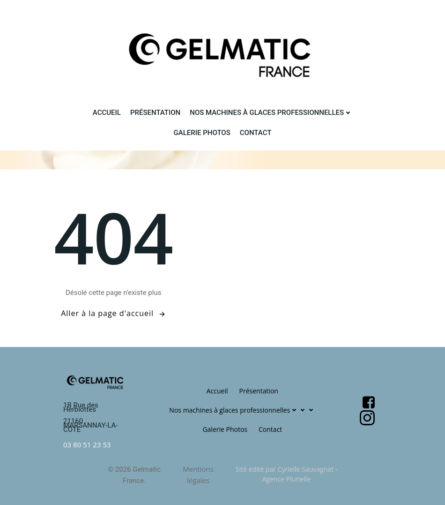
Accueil (107, 112)
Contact (256, 132)
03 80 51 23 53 (87, 444)
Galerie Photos (202, 132)
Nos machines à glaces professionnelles (271, 112)
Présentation (155, 112)
